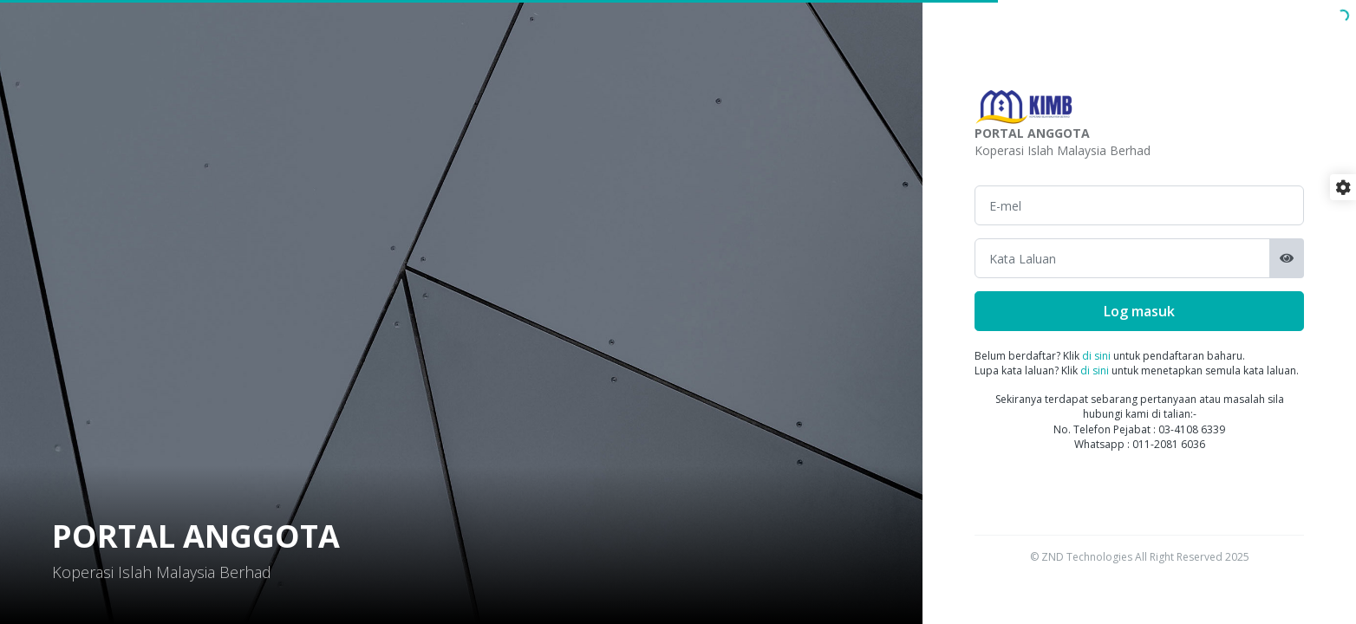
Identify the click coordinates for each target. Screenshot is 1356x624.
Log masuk (1139, 311)
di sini (1096, 355)
